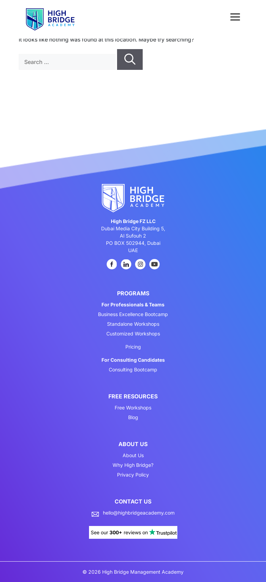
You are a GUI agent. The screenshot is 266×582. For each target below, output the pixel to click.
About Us (133, 455)
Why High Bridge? (133, 465)
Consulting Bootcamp (133, 369)
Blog (133, 417)
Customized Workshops (133, 333)
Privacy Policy (133, 475)
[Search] (130, 59)
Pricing (133, 347)
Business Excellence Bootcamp (133, 314)
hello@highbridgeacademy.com (139, 513)
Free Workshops (133, 407)
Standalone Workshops (133, 324)
